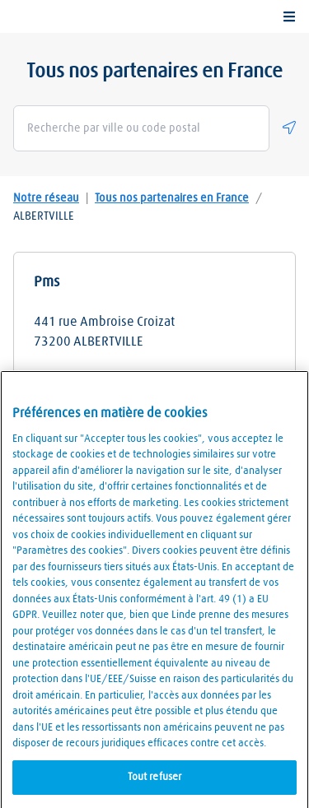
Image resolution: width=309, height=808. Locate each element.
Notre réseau (46, 198)
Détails (154, 389)
